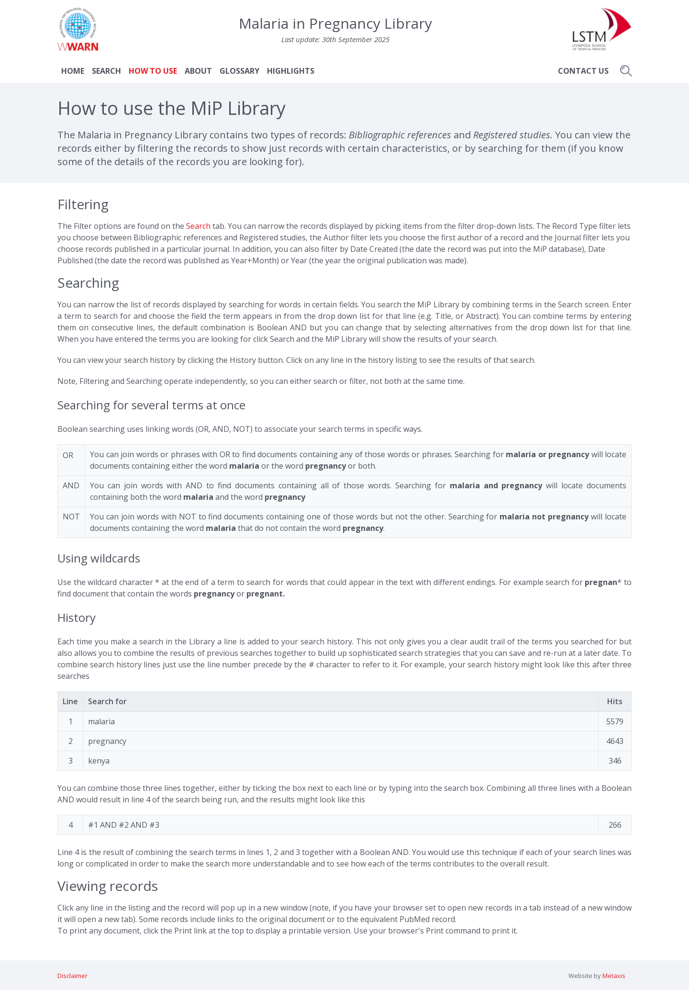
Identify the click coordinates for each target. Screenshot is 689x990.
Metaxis (613, 975)
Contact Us (583, 71)
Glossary (239, 71)
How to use (153, 71)
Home (72, 71)
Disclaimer (72, 975)
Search (106, 71)
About (198, 71)
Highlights (290, 71)
